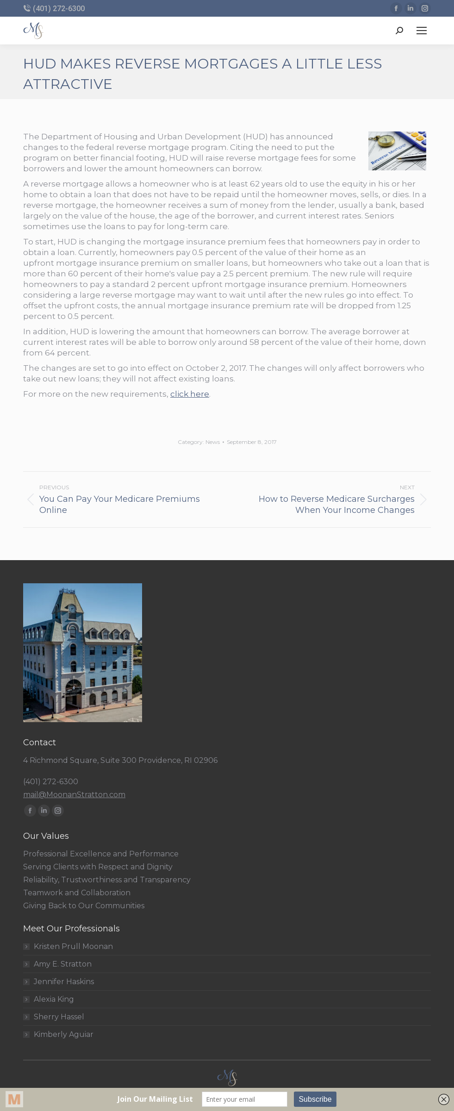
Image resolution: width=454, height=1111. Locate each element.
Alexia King (54, 999)
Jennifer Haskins (64, 982)
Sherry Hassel (59, 1017)
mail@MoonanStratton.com (74, 794)
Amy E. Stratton (63, 964)
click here (189, 394)
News (212, 441)
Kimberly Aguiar (63, 1034)
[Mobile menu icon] (421, 30)
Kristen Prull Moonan (73, 946)
